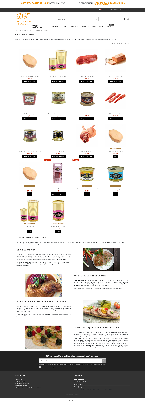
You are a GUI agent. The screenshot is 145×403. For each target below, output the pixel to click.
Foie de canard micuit (116, 76)
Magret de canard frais (87, 76)
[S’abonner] (104, 361)
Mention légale (20, 381)
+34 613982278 (114, 9)
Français (103, 9)
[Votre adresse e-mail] (70, 361)
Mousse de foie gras (115, 189)
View (115, 156)
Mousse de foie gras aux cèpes (58, 114)
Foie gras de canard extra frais (29, 76)
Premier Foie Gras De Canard (29, 189)
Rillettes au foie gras (29, 114)
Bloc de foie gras (58, 151)
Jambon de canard (58, 189)
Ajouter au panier (29, 81)
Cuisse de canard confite (58, 76)
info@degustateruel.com (83, 387)
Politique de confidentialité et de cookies (28, 388)
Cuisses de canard (29, 226)
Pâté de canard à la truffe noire (87, 114)
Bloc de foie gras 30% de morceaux (29, 151)
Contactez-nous (125, 9)
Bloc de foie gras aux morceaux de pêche (87, 189)
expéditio (19, 379)
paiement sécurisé (21, 385)
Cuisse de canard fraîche (87, 151)
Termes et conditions (22, 383)
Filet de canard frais (115, 114)
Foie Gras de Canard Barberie (115, 151)
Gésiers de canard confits (58, 226)
